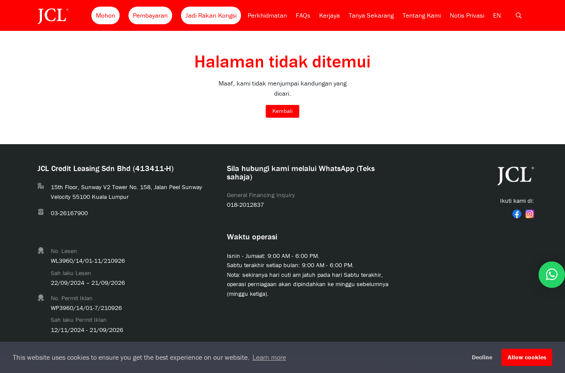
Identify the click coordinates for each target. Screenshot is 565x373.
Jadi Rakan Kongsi (211, 15)
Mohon (105, 15)
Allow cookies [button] (527, 357)
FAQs (303, 15)
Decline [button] (482, 357)
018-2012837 (245, 205)
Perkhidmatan (267, 15)
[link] (516, 213)
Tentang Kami (422, 15)
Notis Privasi (467, 15)
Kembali (282, 111)
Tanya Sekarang (371, 15)
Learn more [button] (269, 357)
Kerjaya (329, 15)
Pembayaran (150, 15)
